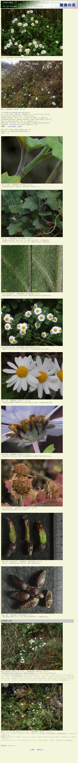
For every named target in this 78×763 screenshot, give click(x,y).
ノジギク (19, 126)
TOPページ (40, 749)
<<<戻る (32, 749)
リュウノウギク (12, 126)
